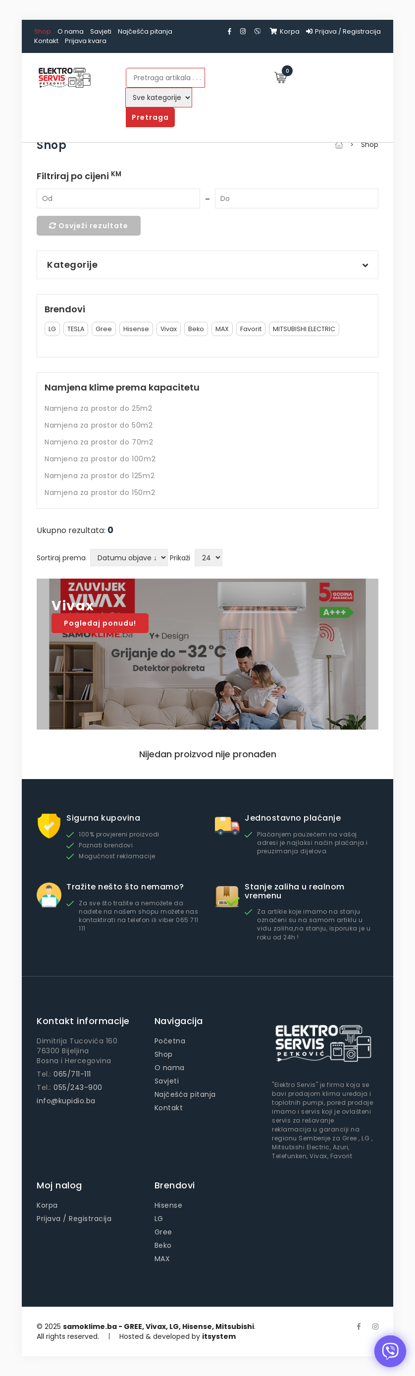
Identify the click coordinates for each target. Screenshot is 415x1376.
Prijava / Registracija (343, 31)
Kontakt (46, 41)
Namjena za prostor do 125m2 (100, 476)
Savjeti (100, 31)
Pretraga (150, 117)
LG (52, 329)
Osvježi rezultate (88, 226)
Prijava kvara (85, 41)
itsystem (219, 1336)
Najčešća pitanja (145, 31)
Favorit (250, 329)
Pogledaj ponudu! (100, 623)
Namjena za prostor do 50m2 (99, 425)
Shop (42, 31)
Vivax (168, 329)
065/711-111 (72, 1074)
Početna (170, 1041)
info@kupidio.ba (66, 1101)
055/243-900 (78, 1087)
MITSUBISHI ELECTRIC (304, 329)
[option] (207, 654)
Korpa (285, 31)
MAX (222, 329)
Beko (196, 329)
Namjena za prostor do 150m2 (100, 492)
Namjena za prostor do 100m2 (100, 459)
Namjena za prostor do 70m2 (99, 442)
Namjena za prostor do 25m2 (99, 408)
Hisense (136, 329)
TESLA (75, 329)
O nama (70, 31)
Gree (104, 329)
